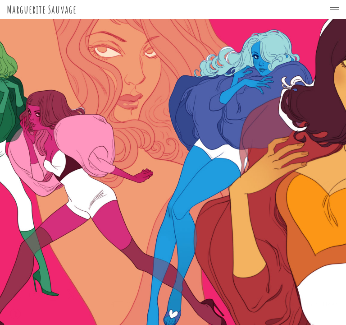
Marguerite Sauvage (42, 9)
